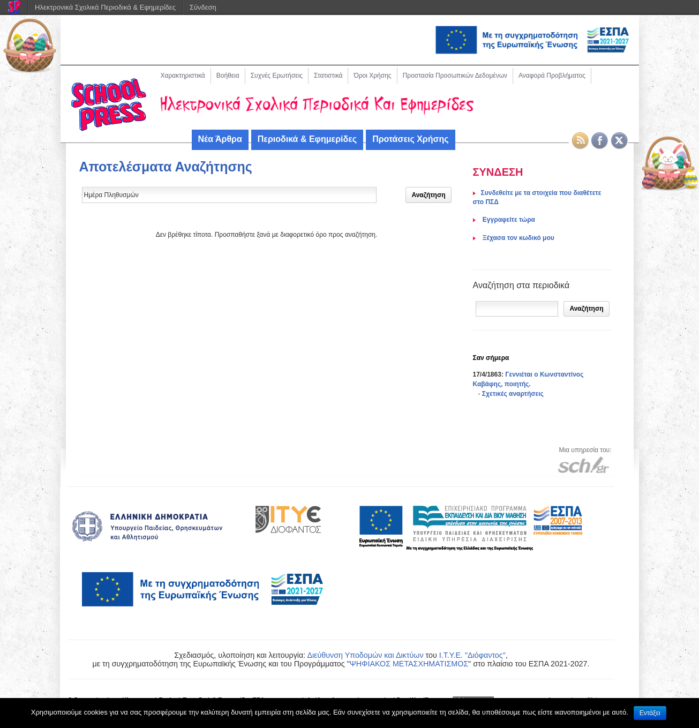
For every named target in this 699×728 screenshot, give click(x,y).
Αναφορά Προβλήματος (551, 75)
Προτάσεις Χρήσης (410, 139)
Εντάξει (650, 713)
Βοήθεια (227, 75)
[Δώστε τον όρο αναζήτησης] (229, 195)
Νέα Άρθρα (220, 139)
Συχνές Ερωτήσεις (277, 75)
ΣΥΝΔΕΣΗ (498, 172)
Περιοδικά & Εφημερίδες (307, 139)
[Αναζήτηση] (517, 309)
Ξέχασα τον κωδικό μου (517, 238)
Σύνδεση (203, 7)
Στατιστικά (328, 75)
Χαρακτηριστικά (183, 75)
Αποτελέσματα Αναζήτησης (165, 166)
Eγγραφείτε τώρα (508, 219)
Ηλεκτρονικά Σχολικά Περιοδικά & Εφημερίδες (105, 7)
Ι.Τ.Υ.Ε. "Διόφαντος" (472, 655)
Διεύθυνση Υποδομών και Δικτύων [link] (365, 655)
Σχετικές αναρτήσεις (513, 393)
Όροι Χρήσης (372, 75)
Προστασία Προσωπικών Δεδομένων (455, 75)
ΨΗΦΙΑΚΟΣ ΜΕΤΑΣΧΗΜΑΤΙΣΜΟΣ (409, 663)
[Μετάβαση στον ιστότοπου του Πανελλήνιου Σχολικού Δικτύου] (583, 464)
